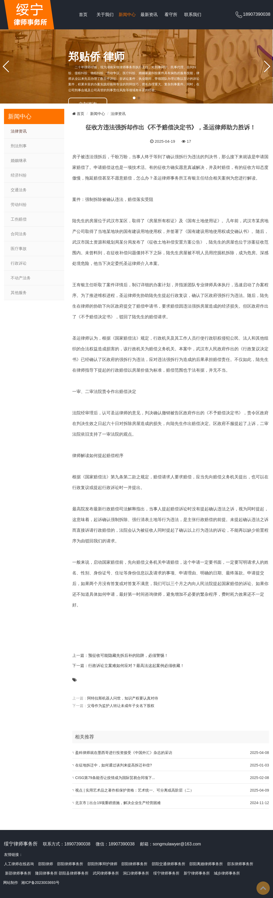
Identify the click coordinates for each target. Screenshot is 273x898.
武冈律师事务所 (106, 873)
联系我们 (192, 14)
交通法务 (19, 190)
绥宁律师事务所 (166, 873)
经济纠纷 (19, 175)
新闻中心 (127, 14)
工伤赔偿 (19, 219)
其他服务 (19, 293)
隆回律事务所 (46, 873)
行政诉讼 (19, 263)
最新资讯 (149, 14)
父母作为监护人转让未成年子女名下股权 (120, 706)
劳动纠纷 (19, 204)
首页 (83, 14)
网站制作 (10, 882)
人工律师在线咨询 (19, 864)
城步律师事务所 (227, 873)
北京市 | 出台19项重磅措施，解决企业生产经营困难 (118, 803)
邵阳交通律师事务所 (168, 864)
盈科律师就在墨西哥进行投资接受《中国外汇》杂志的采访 (123, 752)
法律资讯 (19, 131)
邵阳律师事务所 (70, 864)
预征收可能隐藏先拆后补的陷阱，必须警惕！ (128, 655)
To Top (263, 888)
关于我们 (105, 14)
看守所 (170, 14)
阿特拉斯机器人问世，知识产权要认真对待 (122, 698)
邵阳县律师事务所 (74, 873)
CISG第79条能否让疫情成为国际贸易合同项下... (115, 778)
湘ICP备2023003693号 (40, 882)
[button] (134, 98)
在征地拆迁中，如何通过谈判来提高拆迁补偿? (113, 765)
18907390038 (256, 14)
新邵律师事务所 (18, 873)
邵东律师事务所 (240, 864)
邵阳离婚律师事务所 (206, 864)
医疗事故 (19, 249)
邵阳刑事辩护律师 (102, 864)
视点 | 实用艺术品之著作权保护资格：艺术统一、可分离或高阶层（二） (134, 790)
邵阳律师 (45, 864)
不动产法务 (21, 278)
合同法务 (19, 234)
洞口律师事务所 (136, 873)
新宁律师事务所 (197, 873)
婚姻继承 (19, 160)
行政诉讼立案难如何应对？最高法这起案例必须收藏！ (136, 665)
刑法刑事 (19, 146)
